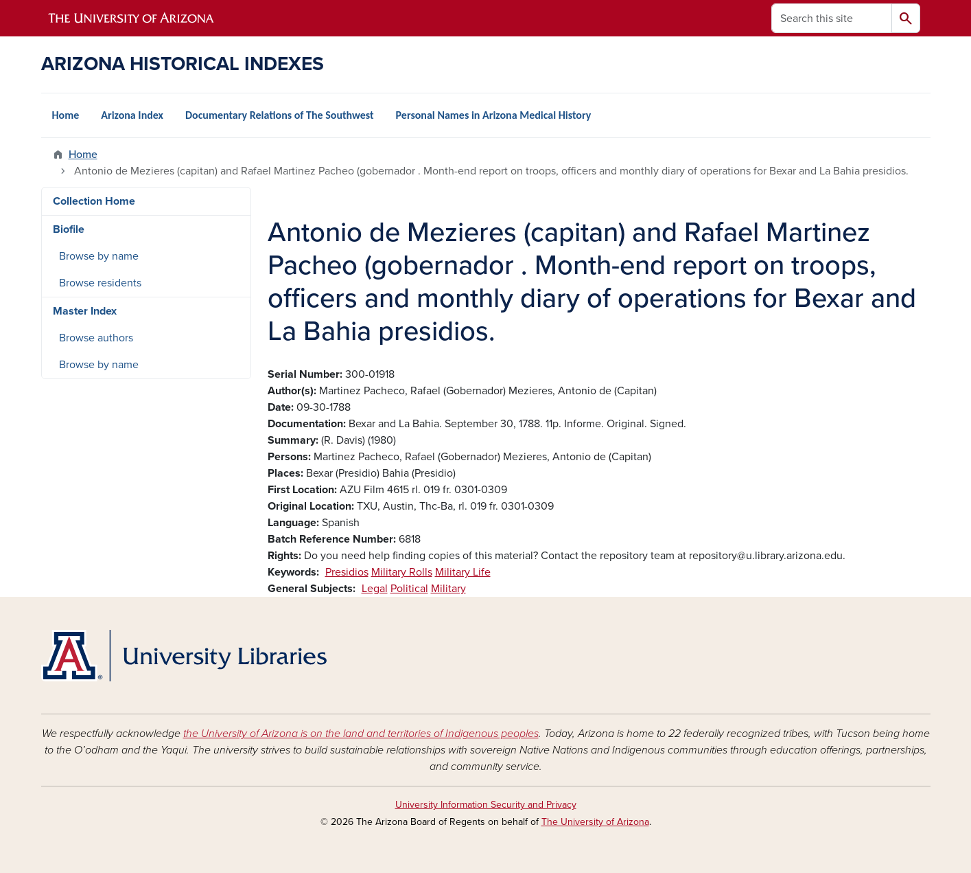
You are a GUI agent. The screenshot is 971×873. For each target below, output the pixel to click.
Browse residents (100, 283)
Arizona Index (132, 115)
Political (409, 589)
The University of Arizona (595, 822)
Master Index (85, 311)
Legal (375, 589)
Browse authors (96, 338)
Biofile (68, 229)
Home (66, 115)
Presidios (346, 572)
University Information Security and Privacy (485, 804)
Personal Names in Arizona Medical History (494, 115)
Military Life (463, 572)
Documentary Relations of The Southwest (279, 115)
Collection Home (94, 201)
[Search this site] (831, 18)
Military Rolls (401, 572)
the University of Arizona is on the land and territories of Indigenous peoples (361, 733)
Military (448, 589)
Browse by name (99, 256)
